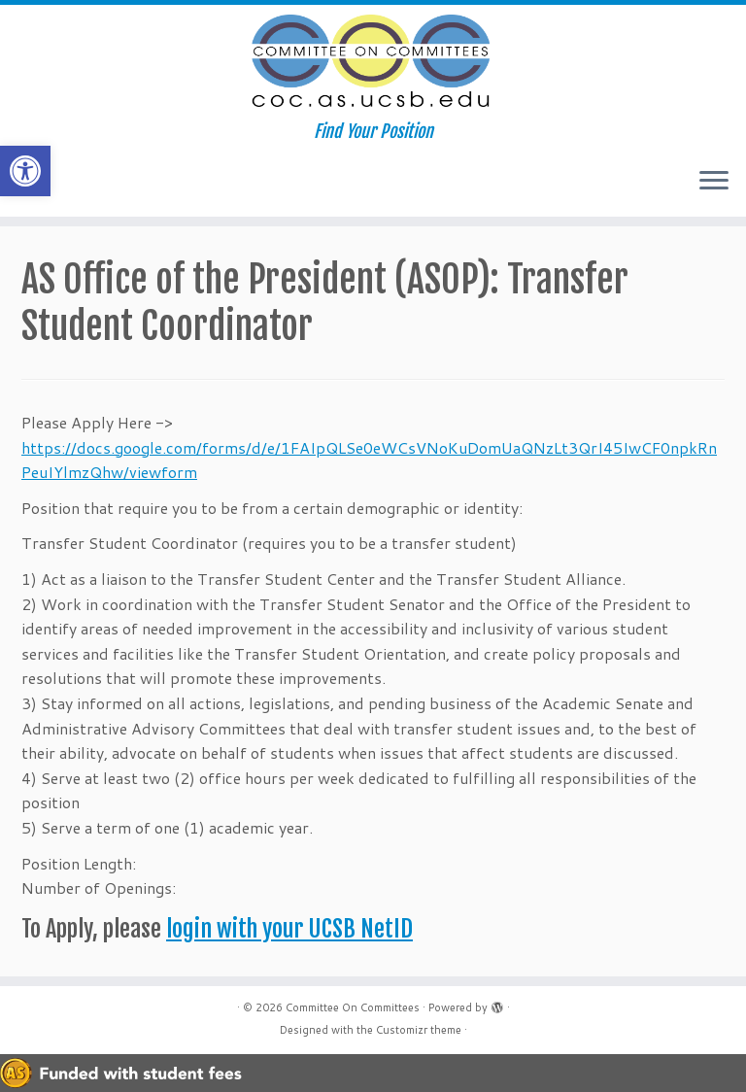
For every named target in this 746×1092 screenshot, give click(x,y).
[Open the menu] (714, 181)
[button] (25, 171)
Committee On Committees (353, 1007)
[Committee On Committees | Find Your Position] (373, 63)
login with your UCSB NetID (289, 928)
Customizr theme (418, 1030)
